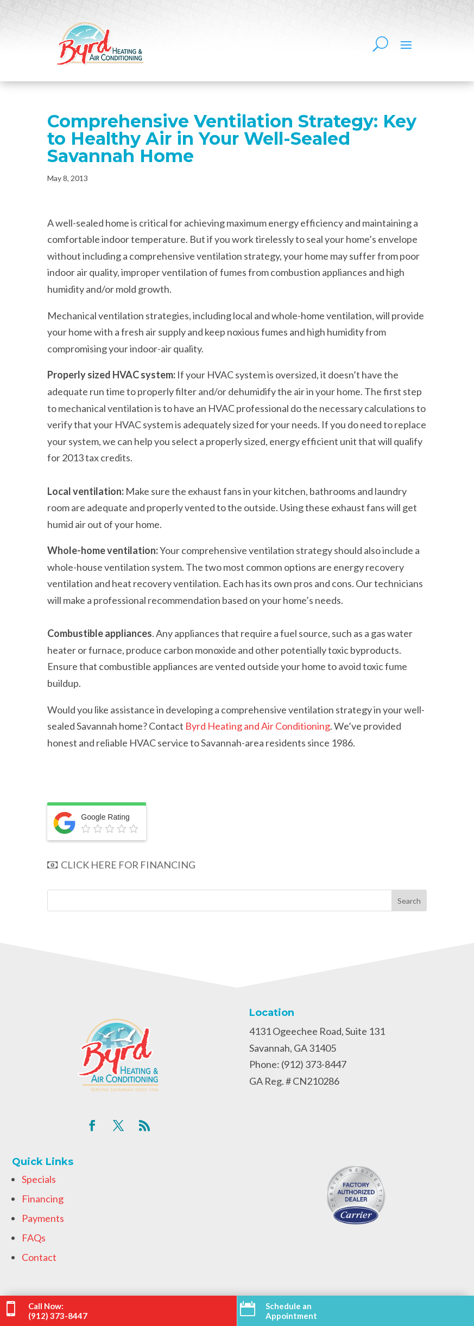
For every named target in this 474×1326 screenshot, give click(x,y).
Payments (43, 1218)
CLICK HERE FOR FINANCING (121, 865)
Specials (39, 1179)
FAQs (34, 1238)
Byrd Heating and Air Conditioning (257, 726)
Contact (39, 1257)
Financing (43, 1199)
